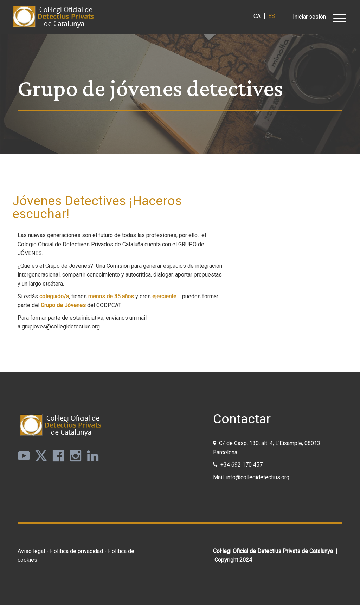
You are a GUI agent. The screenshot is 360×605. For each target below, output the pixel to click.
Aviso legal (31, 551)
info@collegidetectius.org (257, 477)
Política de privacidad (76, 551)
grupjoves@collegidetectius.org (61, 326)
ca (257, 16)
